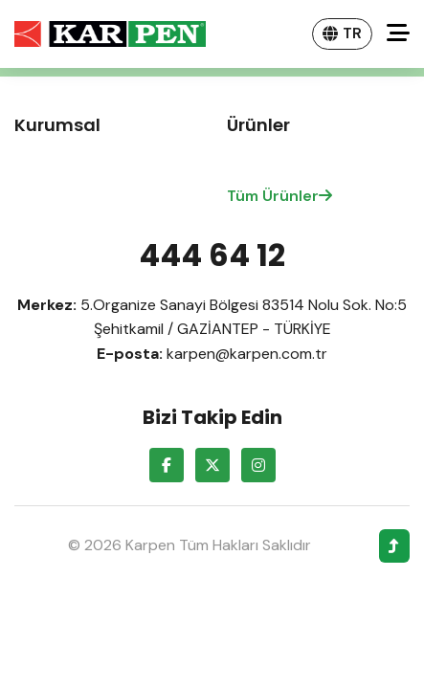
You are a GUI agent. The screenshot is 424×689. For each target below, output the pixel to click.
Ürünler (258, 125)
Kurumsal (57, 125)
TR (342, 33)
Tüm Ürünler (279, 196)
